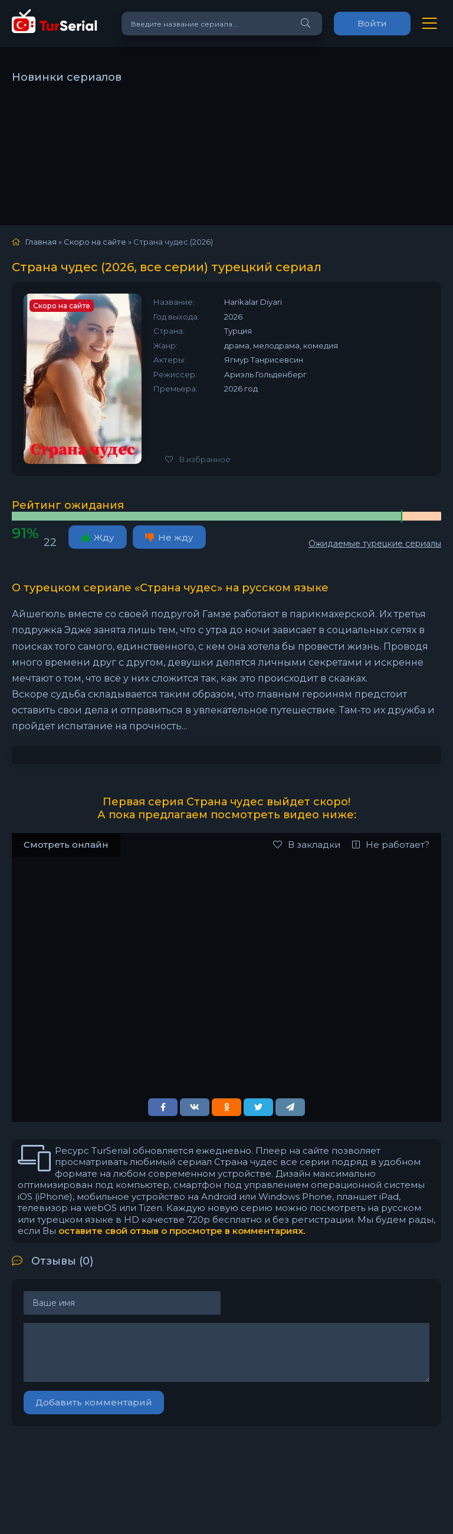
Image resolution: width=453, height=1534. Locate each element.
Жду (97, 537)
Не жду (169, 537)
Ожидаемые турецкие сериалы (374, 543)
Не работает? (390, 844)
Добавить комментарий (93, 1402)
